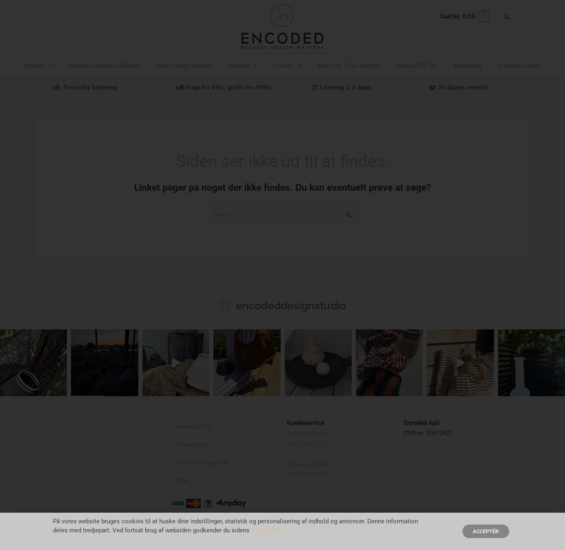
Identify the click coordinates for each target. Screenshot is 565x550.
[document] (282, 275)
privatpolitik (267, 530)
